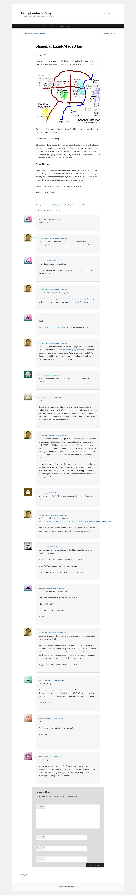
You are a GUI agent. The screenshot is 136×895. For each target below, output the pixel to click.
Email (40, 848)
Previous (105, 33)
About (93, 26)
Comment (40, 806)
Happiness (70, 26)
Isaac (40, 219)
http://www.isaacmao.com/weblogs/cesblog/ (77, 299)
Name (40, 837)
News (86, 26)
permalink (83, 205)
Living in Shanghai (34, 26)
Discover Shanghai (48, 26)
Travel (23, 26)
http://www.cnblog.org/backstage (72, 350)
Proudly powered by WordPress (68, 886)
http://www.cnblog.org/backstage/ (52, 327)
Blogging (60, 26)
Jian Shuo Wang (40, 33)
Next (113, 33)
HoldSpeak (24, 875)
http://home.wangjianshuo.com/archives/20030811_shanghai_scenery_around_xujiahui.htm (75, 521)
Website (39, 859)
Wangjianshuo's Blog (36, 13)
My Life (78, 26)
